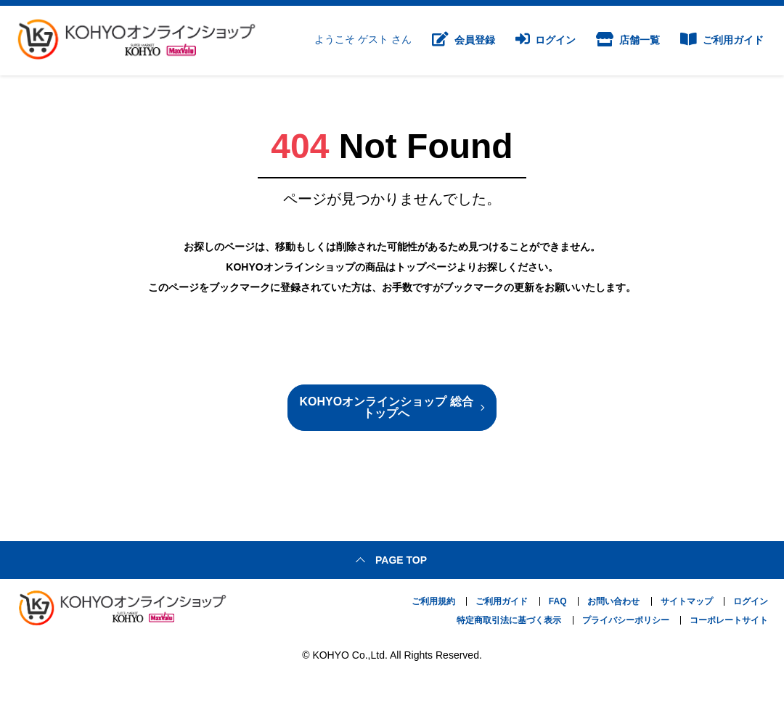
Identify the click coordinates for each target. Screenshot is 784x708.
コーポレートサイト (729, 620)
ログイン (545, 40)
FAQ (558, 601)
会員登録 (463, 40)
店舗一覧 (628, 40)
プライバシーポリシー (625, 620)
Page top (401, 560)
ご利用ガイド (722, 40)
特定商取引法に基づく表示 (509, 620)
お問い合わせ (613, 601)
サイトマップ (687, 601)
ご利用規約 (433, 601)
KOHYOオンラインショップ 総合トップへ (386, 407)
